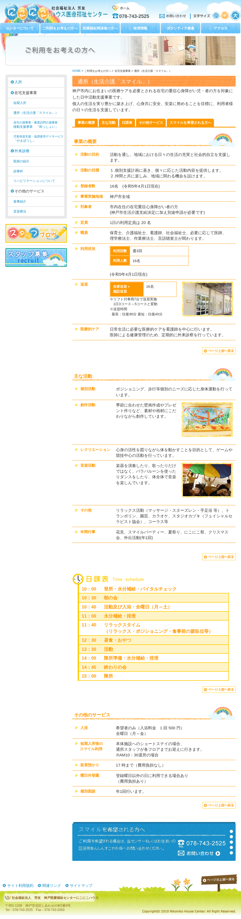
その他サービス (151, 123)
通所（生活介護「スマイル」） (35, 113)
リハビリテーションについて (34, 181)
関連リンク (51, 885)
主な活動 (108, 123)
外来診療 (21, 151)
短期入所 (19, 103)
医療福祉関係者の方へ (100, 28)
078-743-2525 (134, 16)
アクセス (221, 28)
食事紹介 (19, 201)
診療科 (18, 171)
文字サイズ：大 (235, 15)
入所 (18, 82)
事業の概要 (86, 123)
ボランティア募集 (180, 28)
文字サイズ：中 (225, 15)
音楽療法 (19, 211)
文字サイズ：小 (216, 15)
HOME (76, 70)
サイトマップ (81, 885)
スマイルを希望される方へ (190, 123)
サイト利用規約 (20, 885)
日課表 (127, 123)
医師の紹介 (21, 161)
